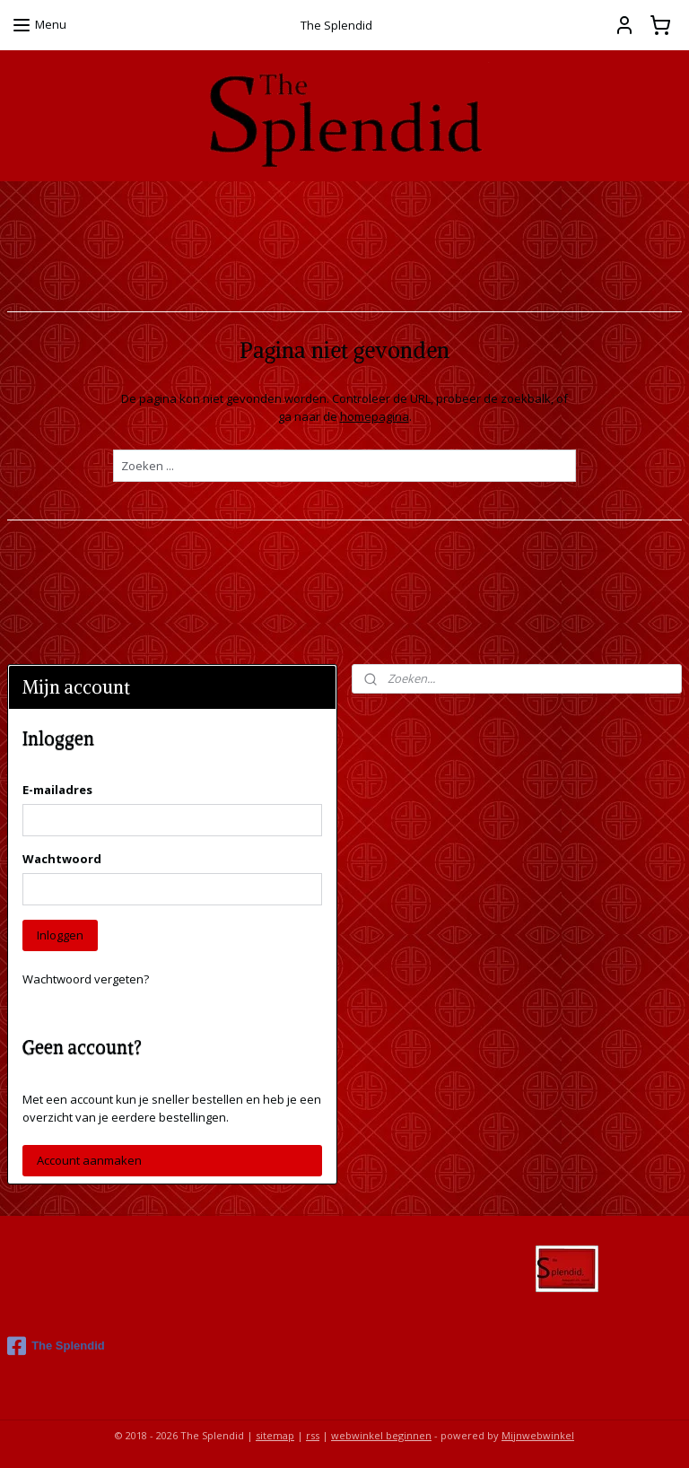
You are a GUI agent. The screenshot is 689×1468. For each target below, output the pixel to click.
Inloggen (60, 935)
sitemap (275, 1435)
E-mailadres (57, 790)
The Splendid (56, 1346)
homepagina (374, 416)
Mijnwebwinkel (537, 1435)
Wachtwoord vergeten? (85, 979)
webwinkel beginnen (381, 1435)
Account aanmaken (89, 1160)
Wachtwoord (61, 859)
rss (312, 1435)
